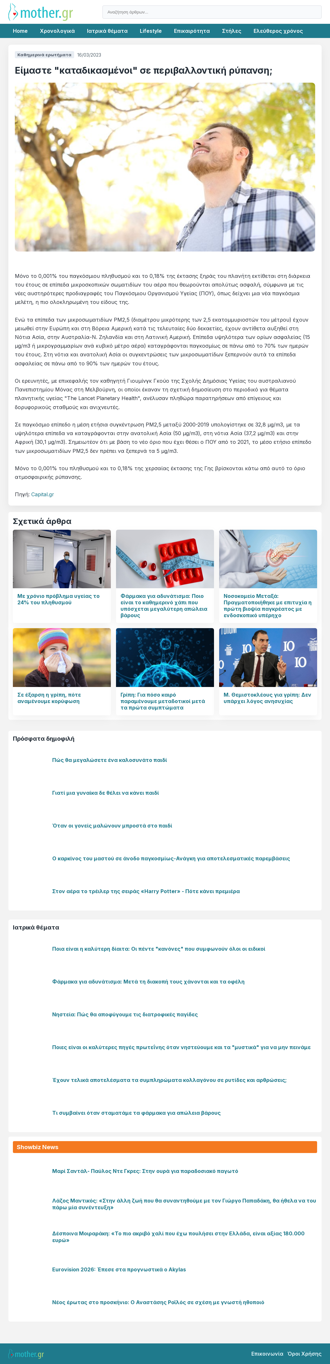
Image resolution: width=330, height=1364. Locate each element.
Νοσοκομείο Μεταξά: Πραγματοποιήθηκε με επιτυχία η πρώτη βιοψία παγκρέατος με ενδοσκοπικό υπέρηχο (268, 605)
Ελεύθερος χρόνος (278, 31)
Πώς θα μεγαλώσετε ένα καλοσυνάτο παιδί (109, 760)
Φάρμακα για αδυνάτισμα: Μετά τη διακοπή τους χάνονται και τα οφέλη (148, 981)
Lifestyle (151, 31)
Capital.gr (42, 494)
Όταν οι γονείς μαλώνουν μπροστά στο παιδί (112, 825)
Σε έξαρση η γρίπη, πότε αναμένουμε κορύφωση (49, 697)
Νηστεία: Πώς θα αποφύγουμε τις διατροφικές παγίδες (125, 1014)
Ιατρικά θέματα (107, 31)
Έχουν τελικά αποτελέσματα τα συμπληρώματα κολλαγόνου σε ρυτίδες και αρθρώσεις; (169, 1080)
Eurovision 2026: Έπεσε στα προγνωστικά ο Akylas (119, 1269)
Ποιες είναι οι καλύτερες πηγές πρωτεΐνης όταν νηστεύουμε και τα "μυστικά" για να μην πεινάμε (181, 1047)
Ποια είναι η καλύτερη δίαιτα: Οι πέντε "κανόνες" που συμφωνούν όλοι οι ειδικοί (158, 949)
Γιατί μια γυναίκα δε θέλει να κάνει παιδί (105, 793)
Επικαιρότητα (192, 31)
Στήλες (231, 31)
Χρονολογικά (57, 31)
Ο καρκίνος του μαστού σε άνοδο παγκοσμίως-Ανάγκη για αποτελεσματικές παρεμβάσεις (171, 858)
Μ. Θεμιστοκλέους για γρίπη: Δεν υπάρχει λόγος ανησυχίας (267, 697)
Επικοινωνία (267, 1353)
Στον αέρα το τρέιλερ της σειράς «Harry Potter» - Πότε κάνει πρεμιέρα (146, 891)
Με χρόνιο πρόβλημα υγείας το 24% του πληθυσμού (58, 599)
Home (20, 31)
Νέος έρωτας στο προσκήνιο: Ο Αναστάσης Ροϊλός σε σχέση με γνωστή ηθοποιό (158, 1302)
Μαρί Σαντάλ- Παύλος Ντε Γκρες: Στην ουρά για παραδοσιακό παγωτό (145, 1171)
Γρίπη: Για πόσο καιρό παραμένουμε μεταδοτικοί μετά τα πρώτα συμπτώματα (163, 701)
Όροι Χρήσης (304, 1353)
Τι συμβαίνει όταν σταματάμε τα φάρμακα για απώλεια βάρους (136, 1113)
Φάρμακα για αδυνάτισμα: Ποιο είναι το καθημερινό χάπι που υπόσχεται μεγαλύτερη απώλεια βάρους (164, 605)
